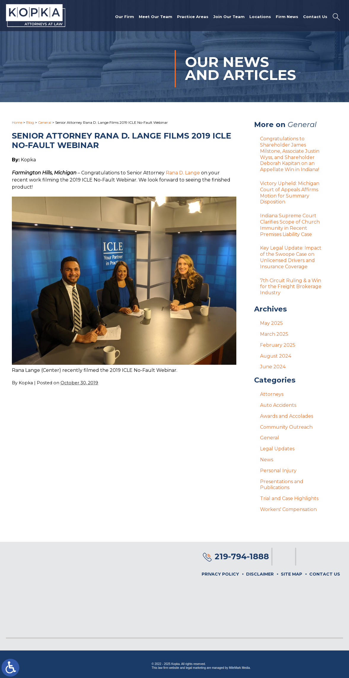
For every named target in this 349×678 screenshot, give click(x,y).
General (44, 122)
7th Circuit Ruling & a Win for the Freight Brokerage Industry (290, 287)
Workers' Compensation (288, 509)
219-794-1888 (242, 556)
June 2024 (273, 366)
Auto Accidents (278, 405)
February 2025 (277, 345)
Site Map (291, 574)
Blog (30, 122)
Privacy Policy (220, 574)
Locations (260, 16)
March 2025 (274, 334)
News (266, 459)
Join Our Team (229, 16)
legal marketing (196, 667)
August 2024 (275, 356)
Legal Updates (277, 449)
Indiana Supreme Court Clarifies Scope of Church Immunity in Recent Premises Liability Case (290, 225)
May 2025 (271, 323)
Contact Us (315, 16)
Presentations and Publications (281, 485)
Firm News (287, 16)
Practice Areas (192, 16)
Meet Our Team (155, 16)
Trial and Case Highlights (289, 498)
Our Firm (124, 16)
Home (17, 122)
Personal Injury (278, 470)
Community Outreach (286, 427)
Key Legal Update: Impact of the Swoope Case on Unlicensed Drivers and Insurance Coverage (290, 257)
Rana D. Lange (183, 173)
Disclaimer (260, 574)
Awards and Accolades (286, 416)
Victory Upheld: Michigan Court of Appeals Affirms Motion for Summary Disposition (289, 193)
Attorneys (271, 394)
